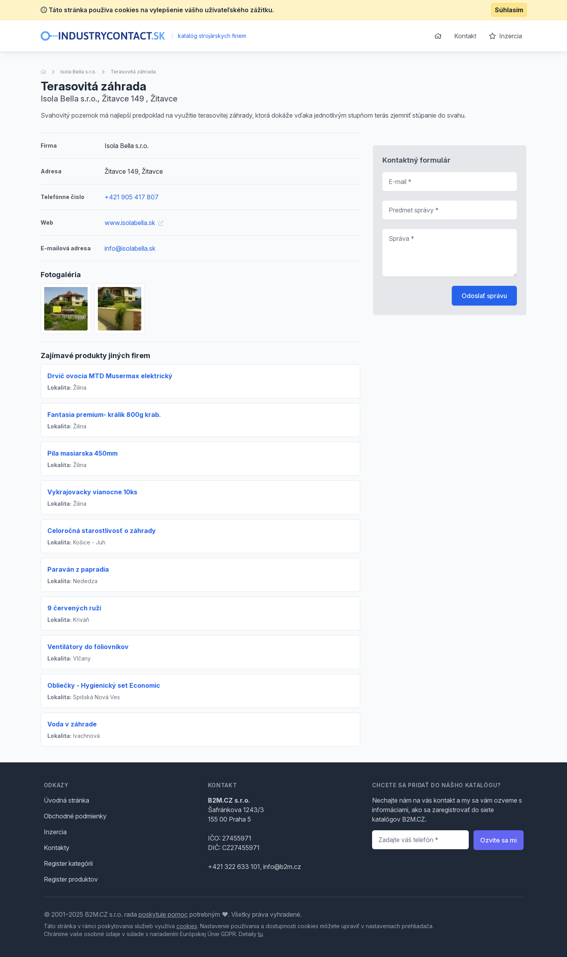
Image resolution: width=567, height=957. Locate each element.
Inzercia (505, 36)
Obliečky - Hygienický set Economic (103, 685)
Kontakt (465, 36)
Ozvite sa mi (498, 840)
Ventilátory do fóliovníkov (88, 647)
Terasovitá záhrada (133, 72)
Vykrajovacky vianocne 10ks (92, 492)
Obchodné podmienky (75, 816)
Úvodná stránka (66, 800)
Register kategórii (68, 863)
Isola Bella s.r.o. (78, 72)
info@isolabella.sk (130, 248)
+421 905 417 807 (132, 197)
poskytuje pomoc (163, 914)
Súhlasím (509, 10)
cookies (186, 926)
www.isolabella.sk (134, 223)
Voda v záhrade (72, 724)
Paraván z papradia (78, 569)
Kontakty (56, 848)
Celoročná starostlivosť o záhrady (101, 531)
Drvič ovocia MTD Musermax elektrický (109, 376)
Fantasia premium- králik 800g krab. (104, 414)
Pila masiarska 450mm (82, 453)
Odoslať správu (484, 296)
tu (260, 934)
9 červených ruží (74, 608)
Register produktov (71, 879)
